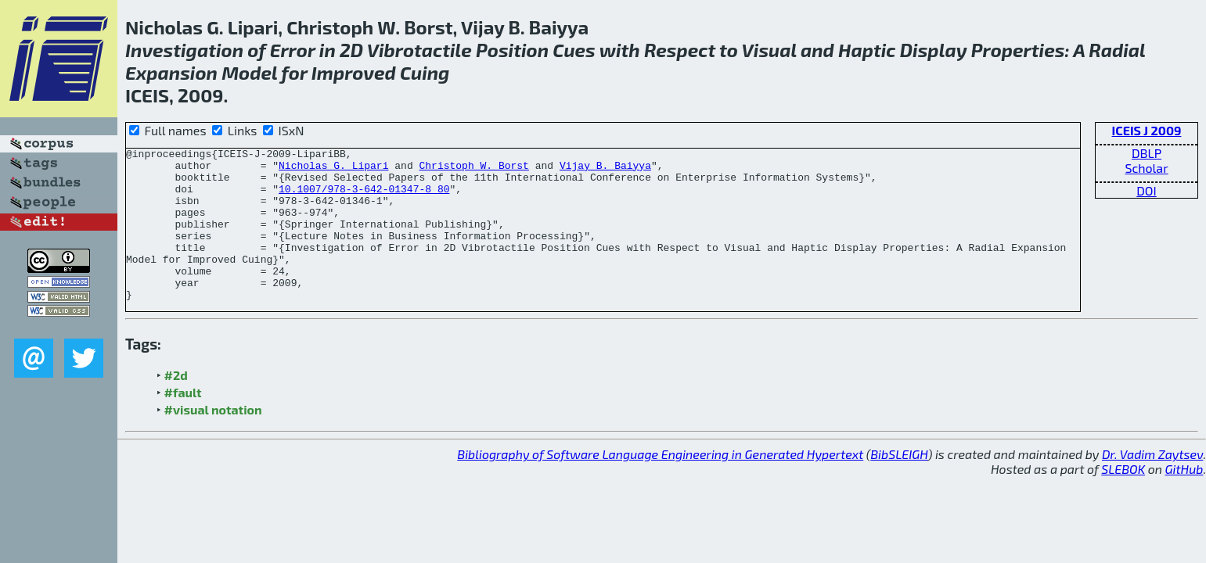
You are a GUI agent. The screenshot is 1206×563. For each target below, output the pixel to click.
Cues (574, 49)
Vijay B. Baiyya (605, 170)
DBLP (1146, 152)
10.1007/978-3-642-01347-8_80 (364, 198)
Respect (679, 49)
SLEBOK (1123, 499)
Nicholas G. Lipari (333, 170)
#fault (183, 422)
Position (512, 49)
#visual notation (213, 439)
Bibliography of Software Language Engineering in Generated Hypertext (660, 484)
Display (933, 49)
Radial (1117, 49)
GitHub (1184, 499)
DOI (1146, 190)
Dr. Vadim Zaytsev (1152, 484)
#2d (176, 405)
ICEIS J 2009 (1147, 130)
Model (249, 72)
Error (292, 49)
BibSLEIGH (898, 484)
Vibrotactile (419, 49)
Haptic (867, 49)
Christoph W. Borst (473, 170)
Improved (353, 72)
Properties (1018, 49)
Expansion (171, 72)
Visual (769, 49)
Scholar (1146, 167)
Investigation (184, 49)
